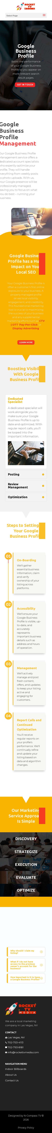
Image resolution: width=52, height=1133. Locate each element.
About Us (11, 1074)
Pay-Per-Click (27, 317)
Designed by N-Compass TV (24, 1115)
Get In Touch (25, 84)
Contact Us (12, 1080)
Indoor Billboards (15, 1069)
